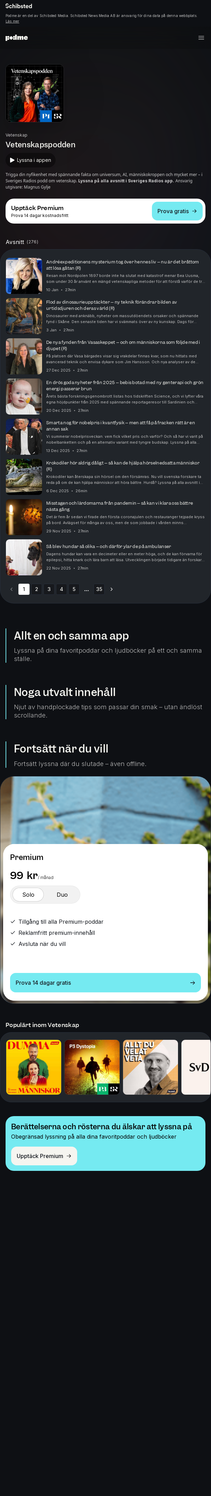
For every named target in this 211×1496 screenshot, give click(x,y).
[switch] (28, 895)
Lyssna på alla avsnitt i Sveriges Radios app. (126, 180)
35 (99, 589)
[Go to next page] (111, 589)
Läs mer (12, 21)
